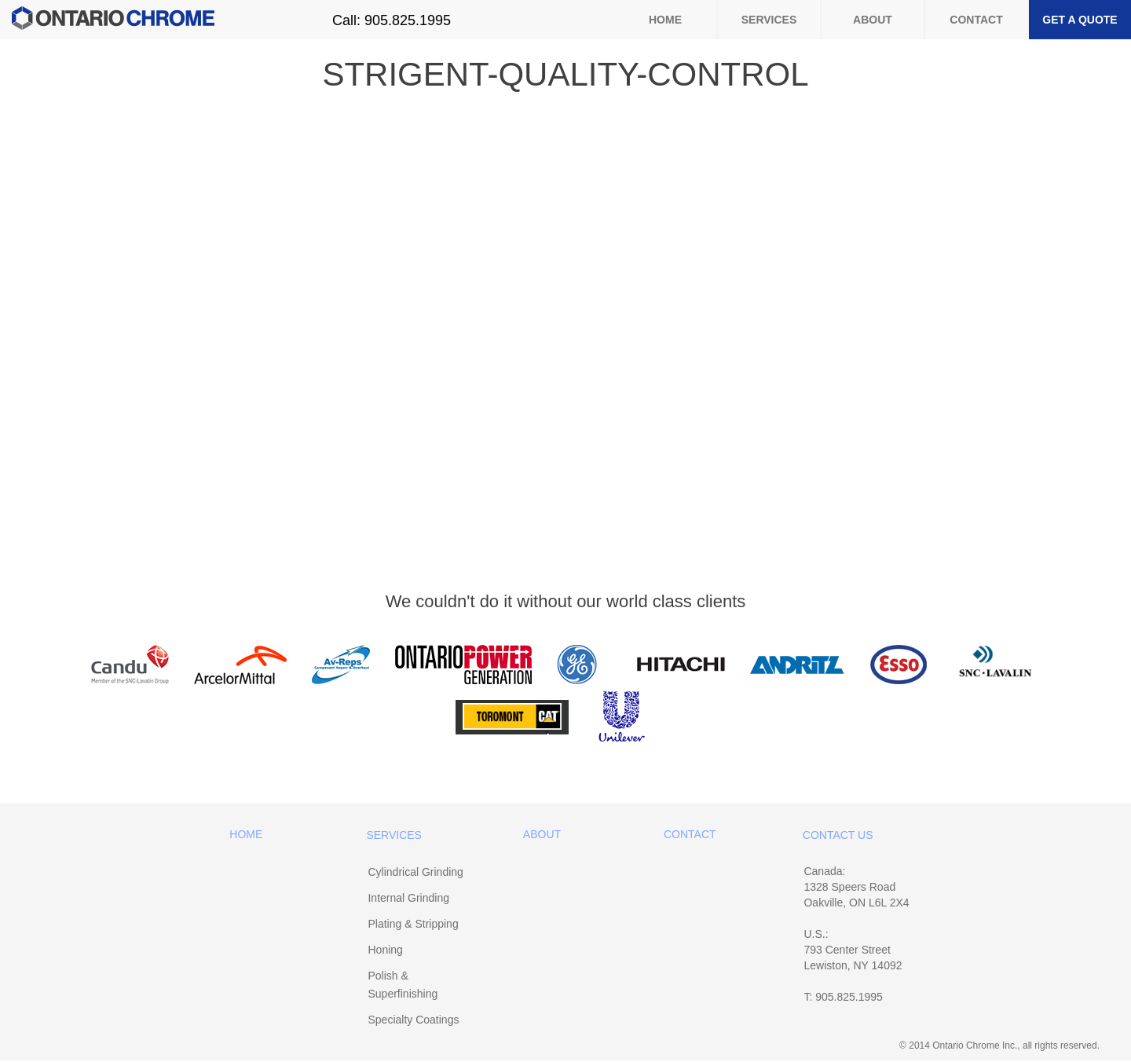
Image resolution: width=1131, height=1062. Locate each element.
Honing (385, 949)
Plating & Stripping (413, 923)
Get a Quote (1079, 19)
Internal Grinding (408, 898)
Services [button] (769, 19)
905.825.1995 (849, 997)
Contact (976, 19)
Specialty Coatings (413, 1019)
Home (665, 19)
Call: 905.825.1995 (391, 20)
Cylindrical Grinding (415, 872)
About (872, 19)
